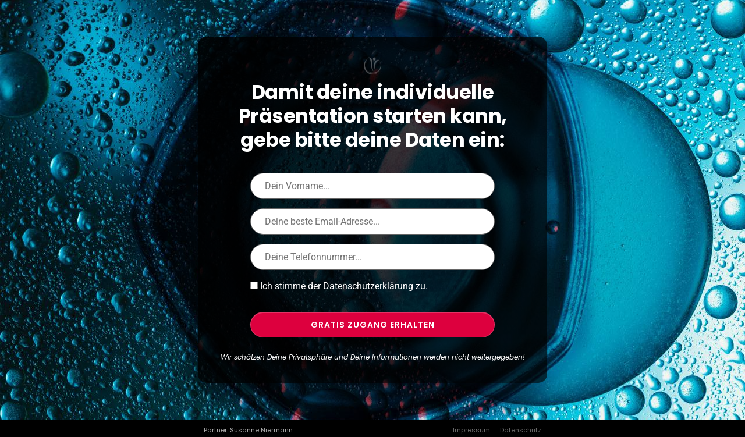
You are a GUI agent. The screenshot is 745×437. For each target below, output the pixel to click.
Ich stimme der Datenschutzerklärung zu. (344, 286)
